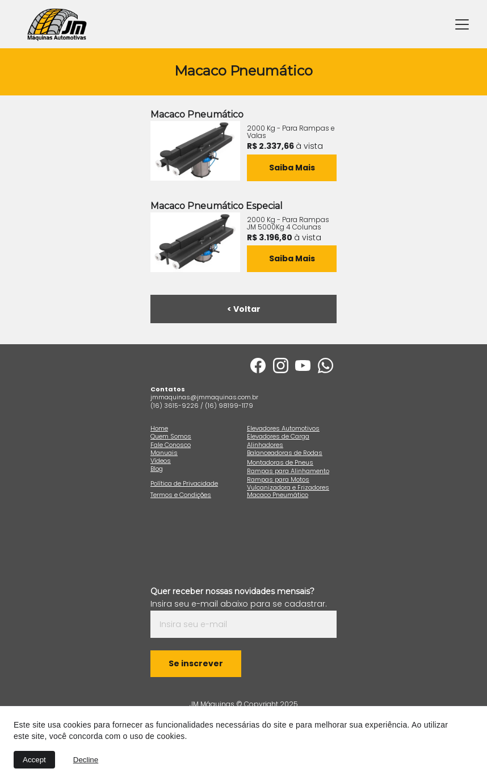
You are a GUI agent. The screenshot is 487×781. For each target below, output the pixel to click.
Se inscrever (196, 663)
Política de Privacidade (184, 483)
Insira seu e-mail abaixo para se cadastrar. (238, 603)
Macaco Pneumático (277, 494)
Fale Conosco (170, 444)
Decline (85, 759)
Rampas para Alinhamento (288, 470)
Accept (34, 759)
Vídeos (160, 460)
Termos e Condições (180, 494)
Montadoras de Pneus (280, 462)
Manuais (164, 452)
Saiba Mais (292, 258)
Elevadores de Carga (278, 436)
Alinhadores (265, 444)
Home (159, 428)
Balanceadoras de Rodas (284, 452)
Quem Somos (170, 436)
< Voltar (244, 309)
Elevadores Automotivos (283, 428)
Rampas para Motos (278, 479)
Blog (156, 468)
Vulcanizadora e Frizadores (288, 487)
